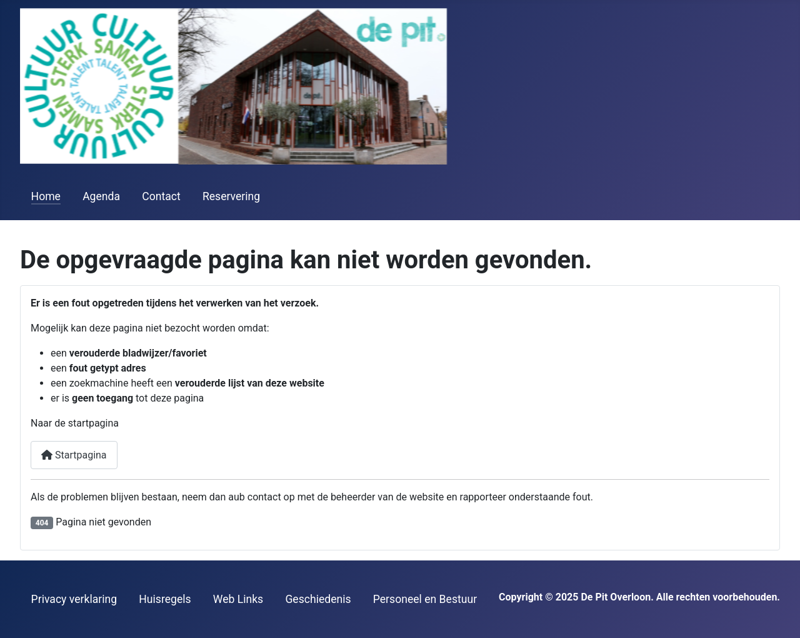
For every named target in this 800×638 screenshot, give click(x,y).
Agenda (101, 196)
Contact (161, 196)
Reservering (231, 196)
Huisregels (165, 599)
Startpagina (74, 455)
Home (46, 196)
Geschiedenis (318, 599)
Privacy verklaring (74, 599)
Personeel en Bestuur (425, 599)
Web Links (238, 599)
